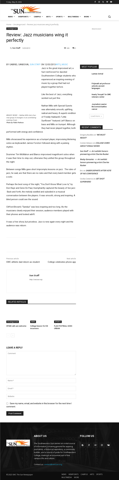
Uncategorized (19, 24)
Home (8, 24)
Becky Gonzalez (87, 159)
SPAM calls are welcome (16, 326)
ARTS (58, 64)
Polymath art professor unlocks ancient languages (101, 86)
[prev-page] (8, 335)
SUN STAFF (35, 64)
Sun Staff (16, 48)
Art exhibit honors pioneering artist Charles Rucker (94, 162)
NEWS (33, 322)
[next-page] (13, 335)
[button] (109, 16)
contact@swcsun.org (53, 464)
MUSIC (65, 64)
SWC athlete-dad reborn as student (23, 262)
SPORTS (58, 322)
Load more (96, 116)
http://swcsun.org (35, 280)
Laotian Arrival (97, 74)
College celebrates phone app (62, 262)
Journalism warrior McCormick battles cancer (99, 106)
